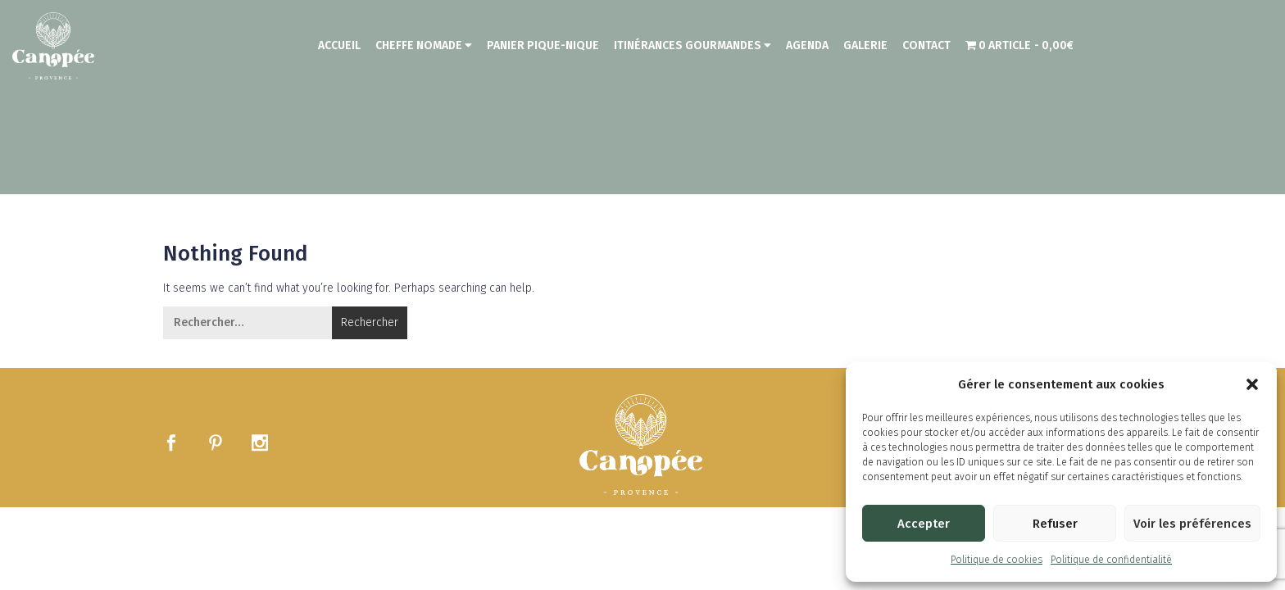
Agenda (807, 45)
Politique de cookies (996, 559)
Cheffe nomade (423, 45)
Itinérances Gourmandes (692, 45)
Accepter (923, 523)
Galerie (865, 45)
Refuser (1055, 523)
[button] (1252, 384)
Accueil (339, 45)
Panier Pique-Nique (543, 45)
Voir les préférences (1192, 523)
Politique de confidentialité (1111, 559)
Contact (926, 45)
